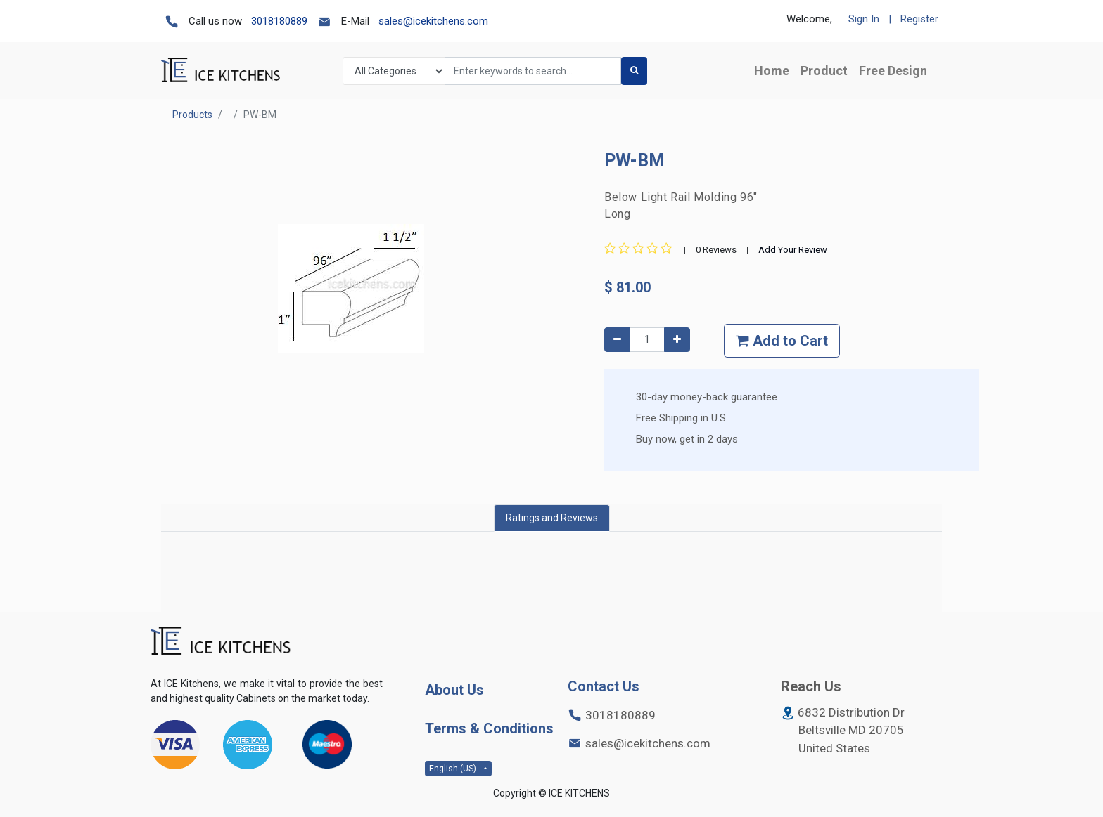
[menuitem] (771, 70)
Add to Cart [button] (782, 340)
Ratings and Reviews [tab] (552, 517)
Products (192, 114)
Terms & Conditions (489, 728)
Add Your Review (792, 249)
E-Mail (355, 21)
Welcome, (809, 19)
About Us (454, 689)
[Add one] (677, 339)
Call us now (215, 21)
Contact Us (603, 686)
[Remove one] (617, 339)
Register (919, 19)
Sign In (863, 19)
